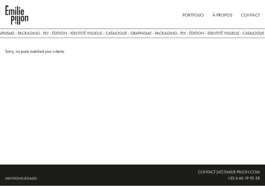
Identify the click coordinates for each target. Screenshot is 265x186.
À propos (222, 15)
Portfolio (193, 15)
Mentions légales (21, 178)
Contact (250, 15)
